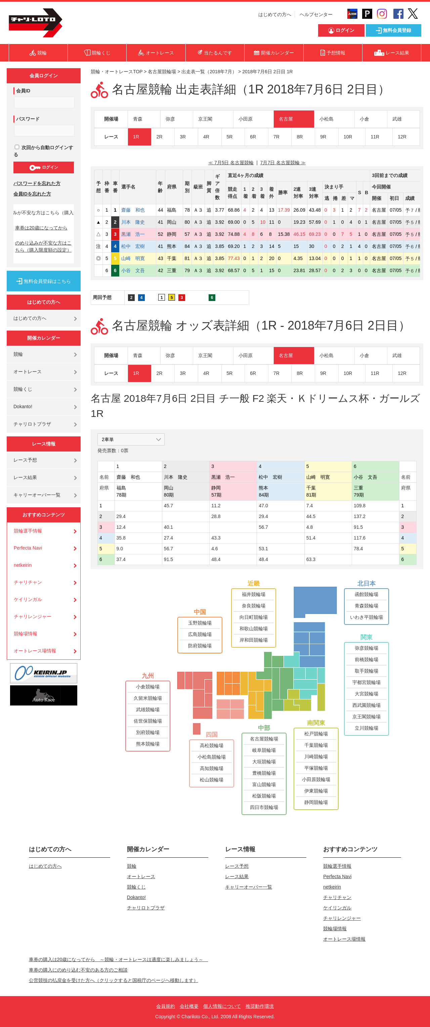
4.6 (214, 548)
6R (253, 136)
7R (276, 136)
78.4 (358, 548)
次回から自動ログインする (43, 151)
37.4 (121, 559)
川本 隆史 (137, 222)
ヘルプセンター (316, 14)
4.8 (309, 527)
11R (375, 136)
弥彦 (170, 119)
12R (402, 136)
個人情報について (222, 1006)
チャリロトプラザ (32, 424)
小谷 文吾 (137, 270)
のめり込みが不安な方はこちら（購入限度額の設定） (43, 246)
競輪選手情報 (28, 530)
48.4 (215, 559)
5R (230, 136)
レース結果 (25, 477)
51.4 (310, 538)
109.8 (360, 505)
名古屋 (286, 119)
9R (323, 136)
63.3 (310, 559)
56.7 (263, 527)
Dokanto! (22, 406)
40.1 (168, 527)
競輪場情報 (25, 633)
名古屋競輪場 (162, 71)
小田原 (246, 119)
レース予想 (25, 460)
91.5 (358, 527)
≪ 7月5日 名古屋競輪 (231, 162)
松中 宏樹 (137, 246)
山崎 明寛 (137, 258)
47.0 (263, 505)
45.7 (168, 505)
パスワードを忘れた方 (36, 183)
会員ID (23, 90)
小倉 (364, 119)
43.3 (215, 538)
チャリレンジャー (32, 616)
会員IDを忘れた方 (32, 194)
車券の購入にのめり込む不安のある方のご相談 (78, 970)
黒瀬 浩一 (137, 234)
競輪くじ (22, 389)
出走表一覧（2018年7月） (209, 71)
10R (348, 136)
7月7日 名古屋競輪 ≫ (283, 162)
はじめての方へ (274, 14)
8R (300, 136)
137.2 (360, 516)
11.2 (215, 505)
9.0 (120, 548)
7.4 (309, 505)
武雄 (397, 119)
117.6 (360, 538)
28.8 (215, 516)
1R (136, 136)
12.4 (121, 527)
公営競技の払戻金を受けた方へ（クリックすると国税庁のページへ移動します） (113, 980)
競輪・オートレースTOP (116, 71)
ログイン (43, 168)
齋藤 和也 (137, 210)
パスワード (28, 119)
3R (183, 136)
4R (206, 136)
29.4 (121, 516)
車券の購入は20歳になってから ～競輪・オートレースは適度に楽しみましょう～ (118, 959)
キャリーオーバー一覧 (36, 495)
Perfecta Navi (28, 548)
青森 (137, 119)
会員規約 (165, 1006)
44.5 (310, 516)
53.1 (263, 548)
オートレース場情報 (35, 650)
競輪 (18, 354)
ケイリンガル (28, 599)
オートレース (27, 371)
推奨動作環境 (260, 1006)
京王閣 (205, 119)
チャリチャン (28, 582)
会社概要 (189, 1006)
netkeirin (23, 565)
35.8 (121, 538)
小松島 (326, 119)
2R (160, 136)
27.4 (168, 538)
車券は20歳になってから (41, 227)
